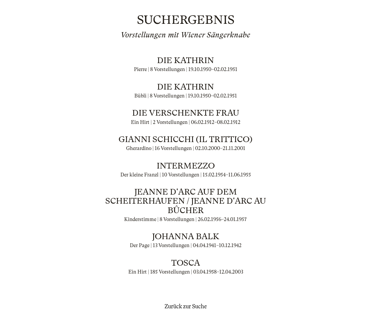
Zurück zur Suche (186, 306)
